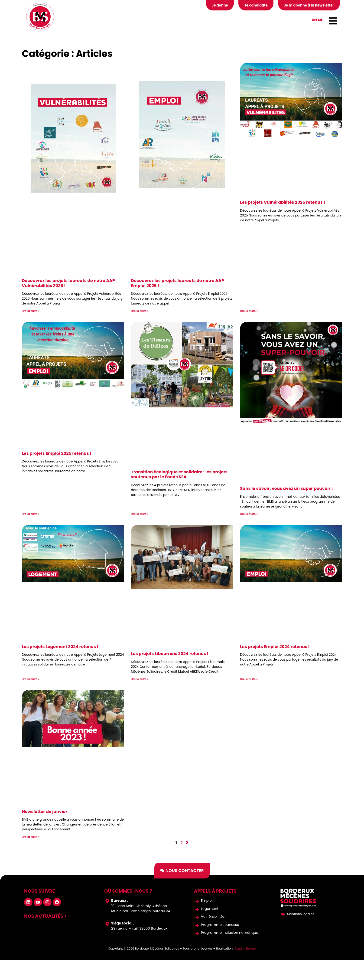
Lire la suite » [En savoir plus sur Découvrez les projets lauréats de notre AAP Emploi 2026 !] (140, 311)
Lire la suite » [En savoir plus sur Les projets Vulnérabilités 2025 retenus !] (249, 311)
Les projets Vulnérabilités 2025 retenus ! (282, 202)
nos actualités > (45, 916)
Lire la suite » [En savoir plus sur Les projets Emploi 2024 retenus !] (249, 679)
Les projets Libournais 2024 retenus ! (169, 653)
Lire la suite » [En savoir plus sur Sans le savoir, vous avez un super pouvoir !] (249, 514)
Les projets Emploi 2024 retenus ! (275, 646)
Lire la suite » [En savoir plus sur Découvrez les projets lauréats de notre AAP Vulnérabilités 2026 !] (30, 311)
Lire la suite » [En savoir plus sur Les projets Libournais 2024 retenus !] (140, 679)
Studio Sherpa (245, 948)
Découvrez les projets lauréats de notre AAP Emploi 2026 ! (177, 283)
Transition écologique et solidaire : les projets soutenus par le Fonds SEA (179, 474)
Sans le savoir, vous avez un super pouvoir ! (286, 488)
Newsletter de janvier (44, 811)
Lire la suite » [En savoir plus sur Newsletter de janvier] (30, 837)
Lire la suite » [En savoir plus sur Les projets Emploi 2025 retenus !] (30, 514)
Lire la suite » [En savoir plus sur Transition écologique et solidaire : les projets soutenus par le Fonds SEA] (140, 514)
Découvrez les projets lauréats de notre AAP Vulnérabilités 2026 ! (68, 283)
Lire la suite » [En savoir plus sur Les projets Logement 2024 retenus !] (30, 679)
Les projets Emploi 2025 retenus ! (56, 453)
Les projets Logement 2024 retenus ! (60, 646)
